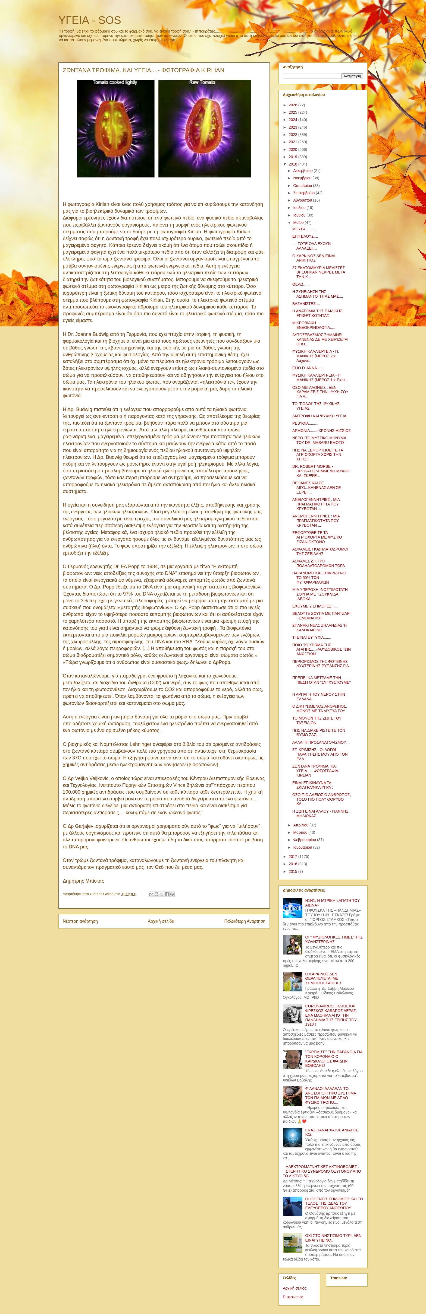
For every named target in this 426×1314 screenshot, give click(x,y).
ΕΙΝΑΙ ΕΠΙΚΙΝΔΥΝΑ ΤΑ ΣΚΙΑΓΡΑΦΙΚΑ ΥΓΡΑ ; (312, 785)
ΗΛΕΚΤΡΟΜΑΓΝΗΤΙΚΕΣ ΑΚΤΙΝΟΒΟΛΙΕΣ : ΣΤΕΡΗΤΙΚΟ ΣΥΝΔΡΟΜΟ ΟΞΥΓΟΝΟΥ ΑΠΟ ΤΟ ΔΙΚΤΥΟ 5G (322, 1171)
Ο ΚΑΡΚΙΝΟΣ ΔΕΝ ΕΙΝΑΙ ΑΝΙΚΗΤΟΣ (313, 258)
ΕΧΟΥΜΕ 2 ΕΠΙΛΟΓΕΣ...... (315, 606)
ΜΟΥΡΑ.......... (304, 229)
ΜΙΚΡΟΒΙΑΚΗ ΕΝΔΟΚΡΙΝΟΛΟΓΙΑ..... (313, 325)
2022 (293, 134)
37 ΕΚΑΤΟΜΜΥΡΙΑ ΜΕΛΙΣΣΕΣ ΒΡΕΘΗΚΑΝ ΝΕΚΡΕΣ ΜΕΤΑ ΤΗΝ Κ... (318, 272)
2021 (293, 142)
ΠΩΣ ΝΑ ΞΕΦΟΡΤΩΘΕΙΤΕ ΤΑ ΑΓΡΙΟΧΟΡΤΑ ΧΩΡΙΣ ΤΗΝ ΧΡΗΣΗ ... (317, 455)
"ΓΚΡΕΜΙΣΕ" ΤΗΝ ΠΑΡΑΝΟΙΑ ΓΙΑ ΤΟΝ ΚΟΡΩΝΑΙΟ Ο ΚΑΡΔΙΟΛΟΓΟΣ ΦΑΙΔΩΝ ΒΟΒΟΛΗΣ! (333, 1059)
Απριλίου (301, 825)
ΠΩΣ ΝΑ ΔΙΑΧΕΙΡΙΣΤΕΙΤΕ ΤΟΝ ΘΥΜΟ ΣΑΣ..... (318, 732)
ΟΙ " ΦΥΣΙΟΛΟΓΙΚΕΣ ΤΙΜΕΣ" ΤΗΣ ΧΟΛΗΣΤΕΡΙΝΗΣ (334, 939)
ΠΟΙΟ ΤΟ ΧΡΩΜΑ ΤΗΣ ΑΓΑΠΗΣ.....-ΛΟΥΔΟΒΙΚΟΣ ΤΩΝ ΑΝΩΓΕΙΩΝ (321, 649)
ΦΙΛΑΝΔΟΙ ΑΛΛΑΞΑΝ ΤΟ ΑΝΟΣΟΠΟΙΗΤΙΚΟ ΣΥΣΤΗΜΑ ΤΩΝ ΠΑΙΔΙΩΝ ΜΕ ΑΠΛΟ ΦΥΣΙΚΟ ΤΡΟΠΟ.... (330, 1095)
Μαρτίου (300, 832)
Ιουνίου (299, 215)
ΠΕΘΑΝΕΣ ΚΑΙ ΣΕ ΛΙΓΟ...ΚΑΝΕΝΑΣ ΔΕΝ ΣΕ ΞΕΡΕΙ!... (316, 487)
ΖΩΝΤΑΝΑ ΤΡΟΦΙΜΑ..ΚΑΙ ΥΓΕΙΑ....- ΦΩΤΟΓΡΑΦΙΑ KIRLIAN (315, 771)
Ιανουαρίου (303, 847)
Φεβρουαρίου (305, 840)
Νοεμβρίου (302, 178)
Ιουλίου (299, 207)
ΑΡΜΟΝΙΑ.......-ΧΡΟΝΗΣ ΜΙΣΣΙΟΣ (321, 430)
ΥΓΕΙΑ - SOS (89, 20)
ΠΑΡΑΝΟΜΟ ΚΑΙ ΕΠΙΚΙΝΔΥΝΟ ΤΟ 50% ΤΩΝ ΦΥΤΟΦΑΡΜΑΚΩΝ (319, 577)
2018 (293, 164)
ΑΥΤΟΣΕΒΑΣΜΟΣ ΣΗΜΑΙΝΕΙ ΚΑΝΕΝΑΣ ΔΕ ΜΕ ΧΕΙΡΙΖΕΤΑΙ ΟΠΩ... (320, 339)
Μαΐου (299, 222)
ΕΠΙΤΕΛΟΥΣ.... (305, 236)
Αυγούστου (303, 200)
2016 (293, 864)
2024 (293, 119)
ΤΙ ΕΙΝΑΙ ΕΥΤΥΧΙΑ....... (311, 637)
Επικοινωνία (293, 1297)
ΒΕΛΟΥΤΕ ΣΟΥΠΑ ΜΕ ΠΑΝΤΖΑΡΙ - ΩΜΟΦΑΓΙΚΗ (321, 615)
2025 (293, 112)
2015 (293, 871)
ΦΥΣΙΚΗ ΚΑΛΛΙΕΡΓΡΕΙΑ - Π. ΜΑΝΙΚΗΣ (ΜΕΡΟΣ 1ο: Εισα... (320, 377)
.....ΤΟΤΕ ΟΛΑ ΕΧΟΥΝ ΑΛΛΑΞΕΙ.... (311, 245)
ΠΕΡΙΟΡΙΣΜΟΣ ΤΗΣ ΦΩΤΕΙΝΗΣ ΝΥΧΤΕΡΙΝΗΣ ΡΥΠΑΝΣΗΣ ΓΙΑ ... (320, 666)
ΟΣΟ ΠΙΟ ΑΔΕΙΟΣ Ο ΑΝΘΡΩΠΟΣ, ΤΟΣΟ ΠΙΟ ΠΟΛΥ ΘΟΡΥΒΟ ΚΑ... (321, 799)
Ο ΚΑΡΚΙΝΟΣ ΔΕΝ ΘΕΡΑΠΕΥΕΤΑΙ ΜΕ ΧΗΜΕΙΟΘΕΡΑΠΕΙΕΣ (323, 978)
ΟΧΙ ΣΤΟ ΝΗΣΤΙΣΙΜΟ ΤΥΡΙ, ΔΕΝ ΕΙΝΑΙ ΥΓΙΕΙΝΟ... (333, 1237)
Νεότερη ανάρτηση (80, 921)
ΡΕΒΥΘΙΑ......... (305, 423)
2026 (293, 105)
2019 (293, 157)
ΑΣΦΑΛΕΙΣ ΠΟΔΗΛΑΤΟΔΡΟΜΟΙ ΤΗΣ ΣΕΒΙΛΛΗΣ (320, 551)
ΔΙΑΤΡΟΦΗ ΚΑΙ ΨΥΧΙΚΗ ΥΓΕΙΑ (319, 416)
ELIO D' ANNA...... (307, 368)
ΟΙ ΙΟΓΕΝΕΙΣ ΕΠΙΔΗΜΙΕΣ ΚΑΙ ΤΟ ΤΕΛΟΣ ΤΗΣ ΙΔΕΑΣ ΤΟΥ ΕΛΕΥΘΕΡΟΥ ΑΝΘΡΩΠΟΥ (334, 1203)
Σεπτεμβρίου (304, 193)
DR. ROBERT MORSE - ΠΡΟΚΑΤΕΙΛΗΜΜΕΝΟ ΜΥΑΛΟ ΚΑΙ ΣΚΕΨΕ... (321, 471)
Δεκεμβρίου (303, 170)
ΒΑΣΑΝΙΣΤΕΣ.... (306, 303)
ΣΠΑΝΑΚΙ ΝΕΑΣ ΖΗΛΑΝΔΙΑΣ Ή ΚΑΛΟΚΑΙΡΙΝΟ (319, 627)
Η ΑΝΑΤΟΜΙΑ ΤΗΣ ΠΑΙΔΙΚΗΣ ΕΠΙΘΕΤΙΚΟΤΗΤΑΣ (317, 313)
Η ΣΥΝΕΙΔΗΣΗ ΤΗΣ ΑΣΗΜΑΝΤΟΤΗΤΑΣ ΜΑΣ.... (317, 293)
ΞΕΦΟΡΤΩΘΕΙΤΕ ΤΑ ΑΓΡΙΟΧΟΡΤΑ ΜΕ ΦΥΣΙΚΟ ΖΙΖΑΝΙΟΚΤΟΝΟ (317, 537)
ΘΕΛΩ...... (300, 284)
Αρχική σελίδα (161, 921)
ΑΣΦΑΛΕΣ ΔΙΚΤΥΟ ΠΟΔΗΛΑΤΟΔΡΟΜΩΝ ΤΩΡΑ (318, 563)
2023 (293, 127)
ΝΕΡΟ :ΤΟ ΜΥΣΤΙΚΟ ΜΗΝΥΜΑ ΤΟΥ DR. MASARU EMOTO (319, 440)
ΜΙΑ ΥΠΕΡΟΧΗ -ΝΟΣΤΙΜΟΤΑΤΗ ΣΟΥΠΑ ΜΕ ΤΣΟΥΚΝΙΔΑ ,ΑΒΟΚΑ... (320, 594)
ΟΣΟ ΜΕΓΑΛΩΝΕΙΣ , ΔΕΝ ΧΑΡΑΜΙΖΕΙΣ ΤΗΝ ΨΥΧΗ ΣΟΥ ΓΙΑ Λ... (320, 392)
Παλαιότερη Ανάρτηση (244, 921)
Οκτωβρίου (303, 185)
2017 (293, 856)
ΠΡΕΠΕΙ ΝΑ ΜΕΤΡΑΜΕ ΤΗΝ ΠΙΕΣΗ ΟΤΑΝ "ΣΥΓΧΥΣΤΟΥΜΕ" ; (321, 682)
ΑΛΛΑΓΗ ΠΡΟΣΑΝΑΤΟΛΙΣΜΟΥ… (321, 742)
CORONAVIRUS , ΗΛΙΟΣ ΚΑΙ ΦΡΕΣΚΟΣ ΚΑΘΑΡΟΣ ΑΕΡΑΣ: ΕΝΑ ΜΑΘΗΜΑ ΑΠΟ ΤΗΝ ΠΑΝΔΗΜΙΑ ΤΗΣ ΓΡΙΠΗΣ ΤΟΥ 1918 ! (331, 1015)
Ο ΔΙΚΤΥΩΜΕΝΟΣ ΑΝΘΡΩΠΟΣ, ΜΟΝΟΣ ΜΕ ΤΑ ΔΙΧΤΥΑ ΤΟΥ (319, 708)
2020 (293, 149)
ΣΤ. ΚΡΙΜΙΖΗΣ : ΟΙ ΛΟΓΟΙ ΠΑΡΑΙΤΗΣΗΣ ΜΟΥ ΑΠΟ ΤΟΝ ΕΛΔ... (320, 754)
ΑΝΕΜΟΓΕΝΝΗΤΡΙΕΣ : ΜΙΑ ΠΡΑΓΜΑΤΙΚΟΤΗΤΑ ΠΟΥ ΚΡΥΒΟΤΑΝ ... (316, 504)
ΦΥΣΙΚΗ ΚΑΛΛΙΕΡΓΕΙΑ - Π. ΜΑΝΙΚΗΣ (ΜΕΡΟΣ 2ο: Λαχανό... (315, 356)
